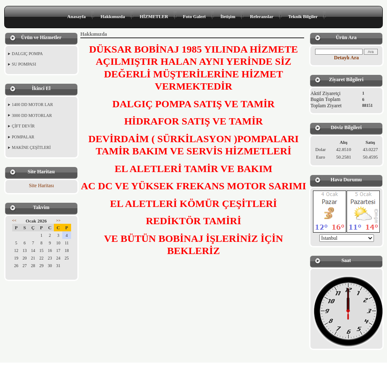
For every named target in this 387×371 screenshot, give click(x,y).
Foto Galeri (194, 16)
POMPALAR (23, 137)
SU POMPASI (24, 64)
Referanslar (261, 16)
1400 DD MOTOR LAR (32, 104)
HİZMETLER (154, 16)
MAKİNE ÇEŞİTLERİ (31, 147)
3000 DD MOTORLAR (32, 115)
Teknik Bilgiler (303, 16)
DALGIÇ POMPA (27, 53)
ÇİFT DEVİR (23, 126)
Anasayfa (76, 16)
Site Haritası (41, 185)
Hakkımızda (113, 16)
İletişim (227, 16)
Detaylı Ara (346, 58)
